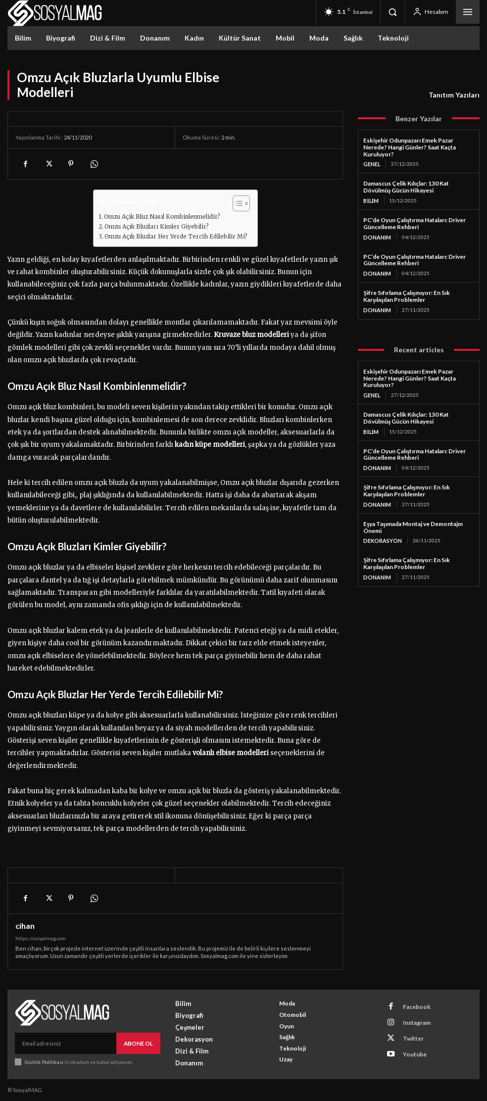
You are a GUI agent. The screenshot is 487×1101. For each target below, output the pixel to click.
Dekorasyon (381, 536)
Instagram (411, 1018)
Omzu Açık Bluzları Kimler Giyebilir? (156, 226)
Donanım (376, 236)
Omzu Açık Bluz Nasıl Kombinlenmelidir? (162, 216)
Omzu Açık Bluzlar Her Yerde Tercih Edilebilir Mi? (175, 236)
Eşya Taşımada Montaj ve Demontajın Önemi (412, 523)
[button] (392, 12)
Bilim (370, 200)
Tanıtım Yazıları (454, 95)
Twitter (407, 1031)
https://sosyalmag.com (40, 938)
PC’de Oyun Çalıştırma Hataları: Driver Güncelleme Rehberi (414, 222)
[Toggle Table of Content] (236, 203)
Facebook (411, 1006)
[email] (66, 1043)
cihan (25, 925)
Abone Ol (139, 1042)
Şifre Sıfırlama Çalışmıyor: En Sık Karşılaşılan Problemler (406, 294)
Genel (371, 164)
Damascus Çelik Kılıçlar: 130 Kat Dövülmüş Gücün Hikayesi (406, 186)
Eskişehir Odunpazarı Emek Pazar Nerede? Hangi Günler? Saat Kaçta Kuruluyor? (409, 147)
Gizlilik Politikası (43, 1060)
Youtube (409, 1044)
